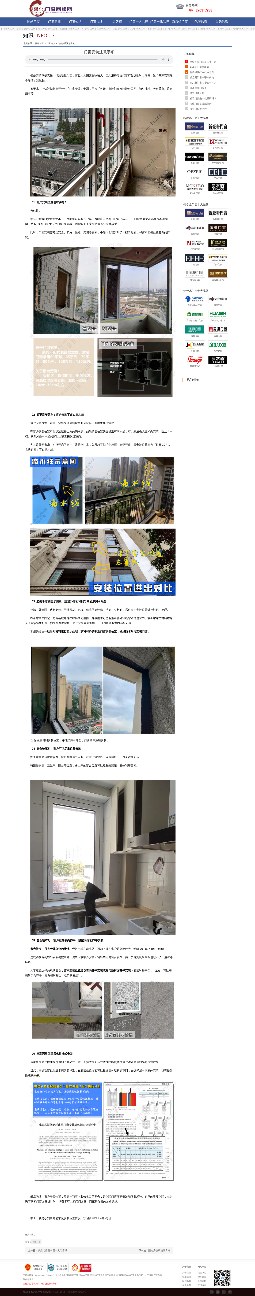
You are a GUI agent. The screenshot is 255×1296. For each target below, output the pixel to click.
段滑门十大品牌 (154, 28)
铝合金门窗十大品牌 (69, 28)
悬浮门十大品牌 (189, 28)
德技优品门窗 (218, 249)
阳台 (61, 765)
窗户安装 (42, 202)
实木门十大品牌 (172, 28)
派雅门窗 (218, 234)
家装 (111, 88)
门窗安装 (75, 88)
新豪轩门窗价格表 (199, 67)
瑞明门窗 (195, 336)
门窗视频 (96, 21)
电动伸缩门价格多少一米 (203, 61)
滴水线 (79, 414)
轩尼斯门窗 (218, 148)
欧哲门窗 (195, 178)
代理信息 (201, 21)
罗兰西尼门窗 (218, 163)
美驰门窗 (218, 336)
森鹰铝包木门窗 (195, 305)
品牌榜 (117, 21)
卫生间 (51, 765)
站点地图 (186, 1281)
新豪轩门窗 (218, 132)
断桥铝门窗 (180, 21)
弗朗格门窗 (195, 366)
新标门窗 (195, 163)
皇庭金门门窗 (218, 279)
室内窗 (110, 957)
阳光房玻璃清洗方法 (159, 1250)
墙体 (111, 1070)
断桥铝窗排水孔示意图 (202, 72)
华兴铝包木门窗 (218, 320)
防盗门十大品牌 (120, 28)
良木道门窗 (218, 193)
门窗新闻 (54, 21)
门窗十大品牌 (138, 21)
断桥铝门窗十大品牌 (26, 28)
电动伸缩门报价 (198, 88)
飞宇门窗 (195, 148)
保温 (89, 609)
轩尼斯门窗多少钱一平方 (203, 82)
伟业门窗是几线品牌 (201, 103)
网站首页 (33, 21)
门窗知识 (75, 21)
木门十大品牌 (88, 28)
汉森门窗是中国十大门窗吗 (52, 1250)
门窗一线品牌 (159, 21)
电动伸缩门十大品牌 (47, 28)
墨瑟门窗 (195, 234)
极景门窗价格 (197, 93)
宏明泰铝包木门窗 (195, 320)
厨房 (41, 765)
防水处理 (72, 631)
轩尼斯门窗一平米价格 (202, 77)
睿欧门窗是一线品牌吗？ (203, 98)
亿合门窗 (218, 178)
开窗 (128, 444)
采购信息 (221, 21)
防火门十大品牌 (207, 28)
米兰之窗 (218, 351)
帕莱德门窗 (195, 279)
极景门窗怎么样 (198, 108)
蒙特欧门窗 (195, 193)
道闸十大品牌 (224, 28)
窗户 (83, 223)
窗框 (56, 436)
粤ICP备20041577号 (32, 1292)
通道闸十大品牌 (240, 28)
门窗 (125, 75)
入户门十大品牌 (137, 28)
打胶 (67, 740)
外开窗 (43, 444)
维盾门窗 (195, 351)
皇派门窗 (195, 132)
